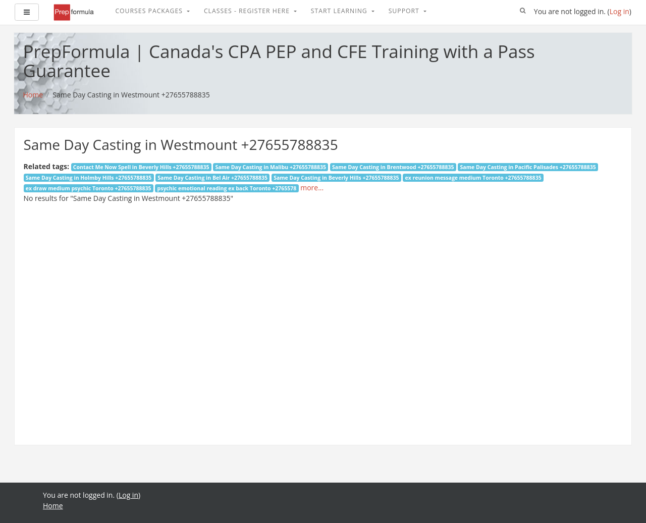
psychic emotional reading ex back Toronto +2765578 (227, 188)
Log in (619, 11)
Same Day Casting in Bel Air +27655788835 (212, 177)
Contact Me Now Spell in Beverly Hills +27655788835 (141, 167)
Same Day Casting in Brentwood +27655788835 (393, 167)
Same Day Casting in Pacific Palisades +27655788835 (528, 167)
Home (53, 505)
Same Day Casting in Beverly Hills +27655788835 (336, 177)
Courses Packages (150, 11)
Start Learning (340, 11)
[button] (523, 11)
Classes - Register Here (248, 11)
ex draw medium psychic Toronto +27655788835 (88, 188)
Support (405, 11)
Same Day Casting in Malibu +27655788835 (270, 167)
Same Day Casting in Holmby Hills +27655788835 (89, 177)
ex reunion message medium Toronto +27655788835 (473, 177)
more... (312, 187)
